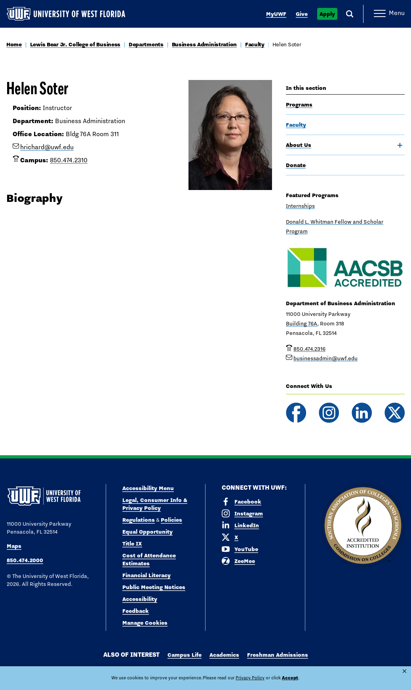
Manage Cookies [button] (300, 677)
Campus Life (184, 654)
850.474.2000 (25, 560)
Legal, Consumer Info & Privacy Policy (154, 503)
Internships (300, 206)
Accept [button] (265, 677)
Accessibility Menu (148, 488)
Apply (327, 13)
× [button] (404, 671)
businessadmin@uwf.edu (325, 358)
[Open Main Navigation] (389, 14)
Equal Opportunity (147, 531)
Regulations (138, 519)
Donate (296, 165)
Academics (224, 654)
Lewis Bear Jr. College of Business (75, 44)
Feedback (135, 610)
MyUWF (276, 13)
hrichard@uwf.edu (47, 147)
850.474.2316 (309, 349)
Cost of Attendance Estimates (149, 559)
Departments (146, 44)
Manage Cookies (144, 622)
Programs (299, 104)
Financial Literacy (146, 575)
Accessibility (139, 599)
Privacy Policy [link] (229, 677)
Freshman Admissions (277, 654)
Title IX (132, 543)
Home (14, 44)
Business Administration (204, 44)
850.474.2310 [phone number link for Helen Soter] (69, 160)
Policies (171, 519)
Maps (14, 545)
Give (302, 13)
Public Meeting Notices (153, 587)
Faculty (254, 44)
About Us (298, 144)
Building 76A (301, 323)
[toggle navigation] (400, 145)
